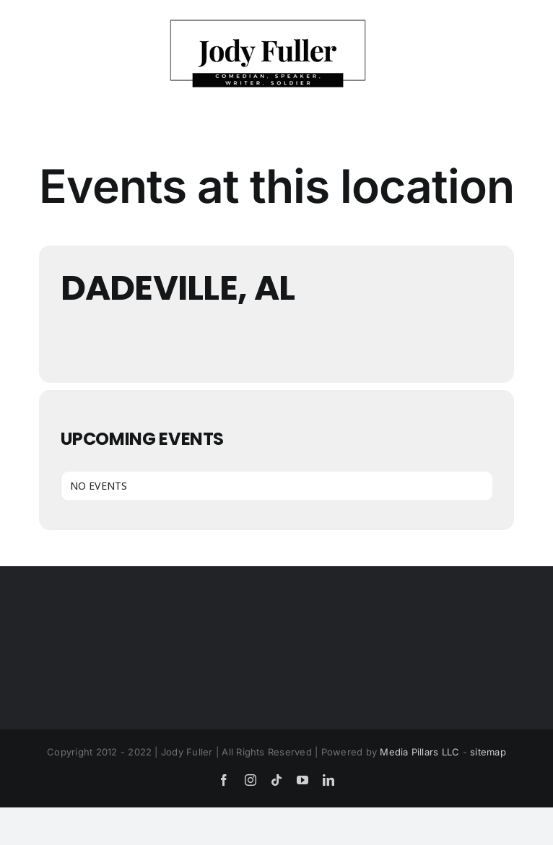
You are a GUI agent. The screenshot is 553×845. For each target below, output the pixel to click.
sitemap (488, 752)
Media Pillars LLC (419, 752)
